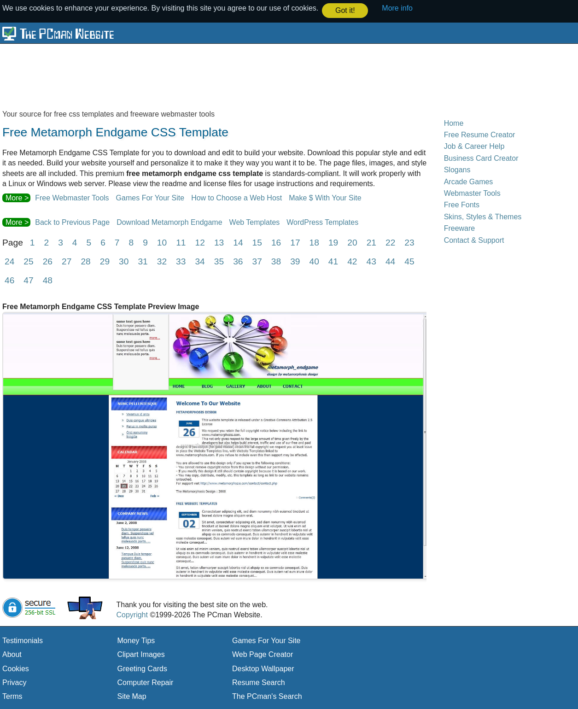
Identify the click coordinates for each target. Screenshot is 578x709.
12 (200, 242)
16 (276, 242)
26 (48, 261)
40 (314, 261)
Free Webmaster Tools (72, 197)
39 (295, 261)
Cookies (15, 668)
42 (352, 261)
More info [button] (397, 8)
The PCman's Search (267, 696)
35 (219, 261)
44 (390, 261)
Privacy (14, 682)
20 (352, 242)
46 (9, 280)
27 (66, 261)
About (12, 654)
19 (333, 242)
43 (371, 261)
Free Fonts (461, 204)
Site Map (131, 696)
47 (28, 280)
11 (181, 242)
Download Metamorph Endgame (169, 222)
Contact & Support (474, 239)
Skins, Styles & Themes (483, 216)
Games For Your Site (150, 197)
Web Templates (254, 222)
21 (371, 242)
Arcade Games (468, 181)
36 (238, 261)
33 (181, 261)
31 (142, 261)
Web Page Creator (262, 654)
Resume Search (258, 682)
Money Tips (136, 640)
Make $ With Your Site (325, 197)
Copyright (131, 614)
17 (295, 242)
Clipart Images (141, 654)
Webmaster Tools (472, 193)
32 (162, 261)
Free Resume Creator (479, 134)
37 (257, 261)
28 (85, 261)
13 (219, 242)
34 (199, 261)
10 (162, 242)
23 (409, 242)
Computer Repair (145, 682)
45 (409, 261)
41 (333, 261)
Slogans (457, 169)
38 (276, 261)
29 (105, 261)
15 (257, 242)
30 (123, 261)
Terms (12, 696)
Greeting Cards (142, 668)
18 (314, 242)
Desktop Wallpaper (263, 668)
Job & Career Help (474, 146)
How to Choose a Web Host (236, 197)
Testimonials (22, 640)
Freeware (459, 228)
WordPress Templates (322, 222)
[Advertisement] (225, 76)
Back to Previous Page (72, 222)
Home (454, 122)
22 (390, 242)
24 (9, 261)
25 (28, 261)
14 (238, 242)
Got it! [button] (345, 10)
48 (48, 280)
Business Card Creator (481, 158)
